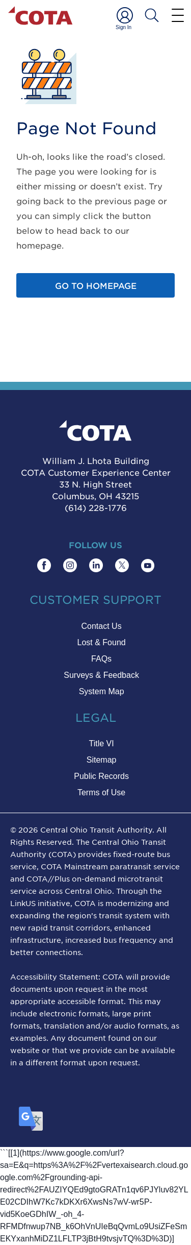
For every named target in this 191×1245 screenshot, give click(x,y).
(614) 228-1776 (96, 507)
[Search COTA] (151, 15)
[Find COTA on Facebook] (44, 565)
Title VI (101, 743)
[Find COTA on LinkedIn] (96, 565)
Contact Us (101, 626)
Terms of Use (101, 792)
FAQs (101, 658)
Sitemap (102, 759)
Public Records (101, 776)
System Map (101, 691)
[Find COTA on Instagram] (70, 565)
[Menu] (178, 15)
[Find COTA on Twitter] (122, 565)
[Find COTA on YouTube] (147, 565)
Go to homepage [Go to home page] (96, 285)
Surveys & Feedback (101, 675)
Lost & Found (101, 642)
